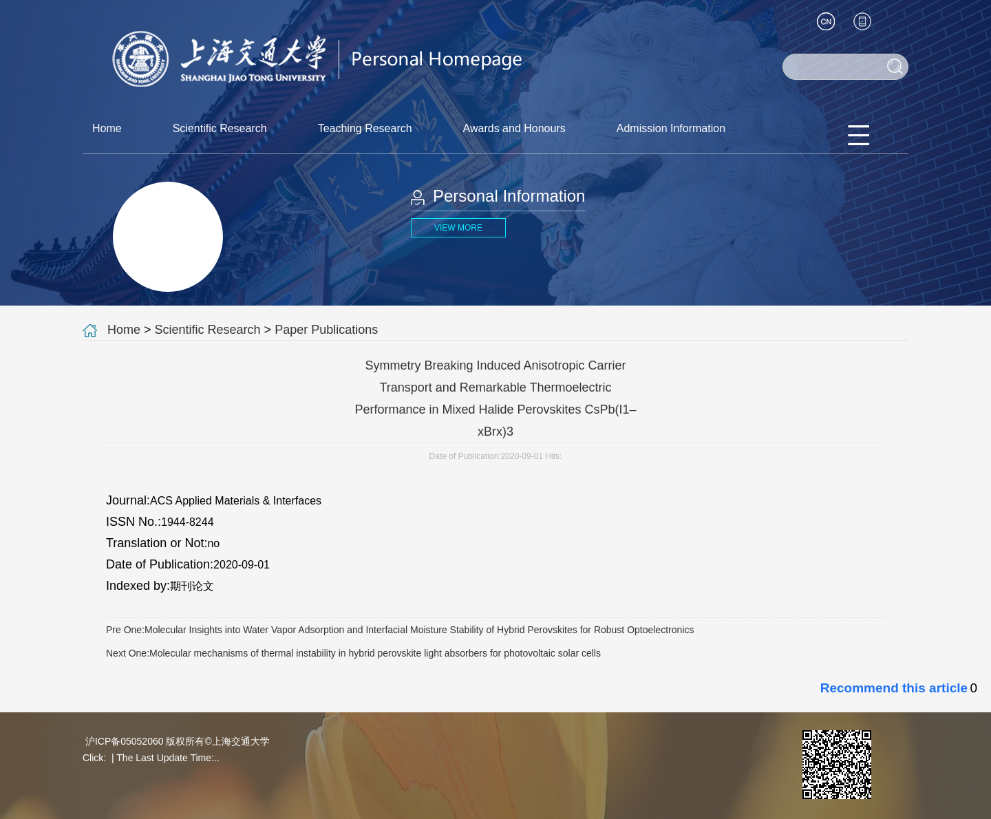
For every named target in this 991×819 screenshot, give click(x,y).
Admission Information (671, 128)
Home (107, 128)
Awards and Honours (514, 128)
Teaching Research (365, 128)
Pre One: (400, 629)
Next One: (353, 653)
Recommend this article (894, 688)
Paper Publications (326, 330)
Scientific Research (220, 128)
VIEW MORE (458, 228)
